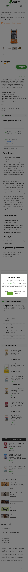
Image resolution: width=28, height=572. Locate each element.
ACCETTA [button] (10, 293)
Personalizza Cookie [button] (20, 286)
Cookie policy (12, 283)
